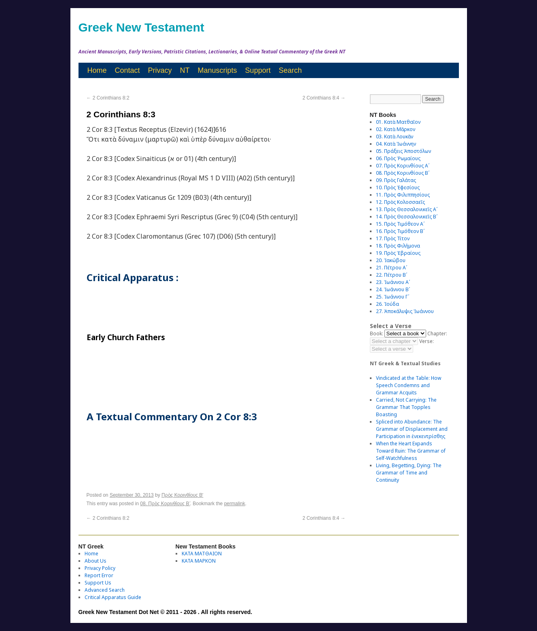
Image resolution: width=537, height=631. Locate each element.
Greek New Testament (141, 27)
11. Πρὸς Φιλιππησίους (403, 194)
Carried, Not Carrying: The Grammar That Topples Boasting (406, 407)
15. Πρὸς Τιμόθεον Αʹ (400, 223)
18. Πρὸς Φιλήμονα (398, 245)
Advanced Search (105, 590)
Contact (127, 70)
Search (290, 70)
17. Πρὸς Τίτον (393, 238)
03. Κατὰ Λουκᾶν (394, 136)
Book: (376, 333)
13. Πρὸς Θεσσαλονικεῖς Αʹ (406, 209)
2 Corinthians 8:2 (108, 98)
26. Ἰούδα (387, 304)
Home (97, 70)
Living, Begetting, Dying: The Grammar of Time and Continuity (408, 472)
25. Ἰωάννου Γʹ (392, 296)
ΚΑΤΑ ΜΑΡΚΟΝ (199, 560)
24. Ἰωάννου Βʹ (393, 289)
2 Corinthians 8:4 (323, 98)
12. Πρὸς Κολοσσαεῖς (400, 202)
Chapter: (437, 333)
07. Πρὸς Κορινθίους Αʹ (402, 165)
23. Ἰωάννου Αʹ (393, 282)
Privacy (160, 70)
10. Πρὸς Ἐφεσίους (398, 187)
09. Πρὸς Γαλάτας (396, 180)
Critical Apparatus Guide (113, 597)
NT (185, 70)
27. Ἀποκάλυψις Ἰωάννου (405, 311)
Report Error (99, 575)
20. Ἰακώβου (390, 260)
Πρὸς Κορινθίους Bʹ (182, 495)
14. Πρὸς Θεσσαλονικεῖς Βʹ (406, 216)
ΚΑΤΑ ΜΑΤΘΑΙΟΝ (202, 553)
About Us (95, 560)
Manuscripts (217, 70)
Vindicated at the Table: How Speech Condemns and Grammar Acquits (408, 385)
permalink (234, 503)
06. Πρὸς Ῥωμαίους (398, 158)
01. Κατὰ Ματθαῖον (398, 122)
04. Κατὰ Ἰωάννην (396, 143)
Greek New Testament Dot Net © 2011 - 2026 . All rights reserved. (166, 612)
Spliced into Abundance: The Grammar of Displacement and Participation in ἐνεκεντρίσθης (412, 429)
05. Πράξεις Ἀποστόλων (403, 151)
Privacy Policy (100, 568)
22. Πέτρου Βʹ (391, 274)
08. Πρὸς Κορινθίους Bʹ (165, 503)
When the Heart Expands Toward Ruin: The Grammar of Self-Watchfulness (411, 451)
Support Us (98, 582)
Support (258, 70)
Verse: (426, 341)
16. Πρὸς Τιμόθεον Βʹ (400, 231)
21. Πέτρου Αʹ (391, 267)
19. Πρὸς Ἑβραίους (398, 253)
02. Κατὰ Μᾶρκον (395, 129)
